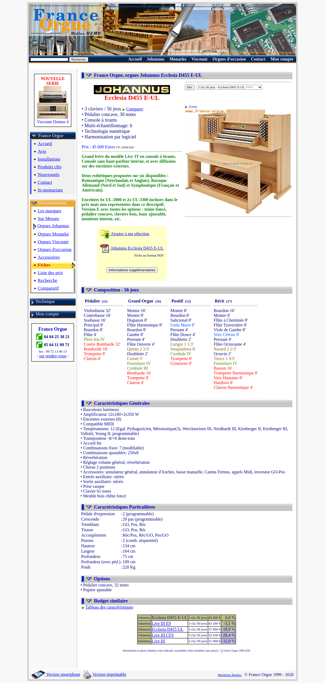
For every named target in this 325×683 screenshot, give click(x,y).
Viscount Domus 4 (53, 120)
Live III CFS (163, 635)
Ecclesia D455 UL (167, 629)
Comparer (134, 109)
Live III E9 (161, 623)
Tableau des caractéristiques (109, 607)
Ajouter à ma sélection (124, 233)
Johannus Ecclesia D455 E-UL (132, 248)
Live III (158, 641)
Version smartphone (55, 674)
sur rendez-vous (52, 356)
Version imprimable (104, 674)
